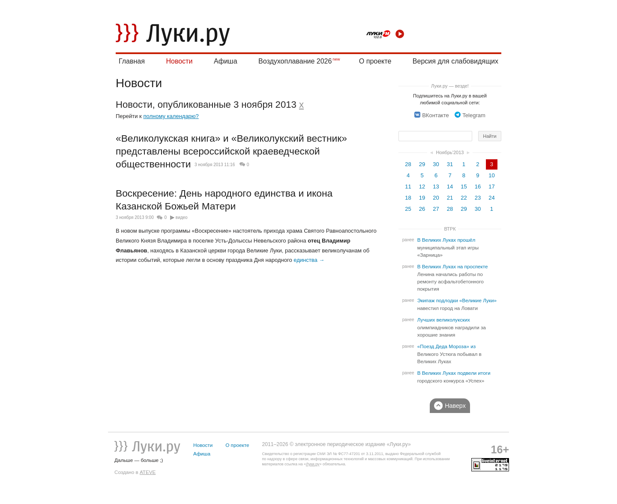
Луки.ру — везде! (450, 85)
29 (422, 164)
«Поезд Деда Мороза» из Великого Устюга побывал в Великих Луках (449, 354)
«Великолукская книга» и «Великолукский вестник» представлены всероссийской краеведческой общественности (231, 151)
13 (436, 186)
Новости (179, 61)
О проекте (375, 61)
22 (464, 197)
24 (491, 197)
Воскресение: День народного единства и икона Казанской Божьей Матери (224, 200)
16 (478, 186)
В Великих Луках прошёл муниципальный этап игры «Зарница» (448, 247)
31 (450, 164)
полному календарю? (170, 116)
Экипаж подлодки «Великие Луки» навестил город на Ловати (457, 304)
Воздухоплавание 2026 (295, 61)
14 (450, 186)
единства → (309, 260)
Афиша (225, 61)
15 (464, 186)
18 (408, 197)
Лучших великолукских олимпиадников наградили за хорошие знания (451, 327)
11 (408, 186)
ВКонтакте (431, 115)
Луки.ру (312, 464)
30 (436, 164)
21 (450, 197)
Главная (132, 61)
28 (408, 164)
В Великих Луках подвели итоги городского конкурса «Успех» (454, 376)
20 (436, 197)
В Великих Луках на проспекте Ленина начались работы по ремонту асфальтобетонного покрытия (452, 277)
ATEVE (148, 472)
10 (491, 175)
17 (491, 186)
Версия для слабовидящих (455, 61)
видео (182, 217)
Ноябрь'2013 (450, 152)
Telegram (470, 115)
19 (422, 197)
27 (436, 209)
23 (478, 197)
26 (422, 209)
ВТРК (449, 228)
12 (422, 186)
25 (408, 209)
